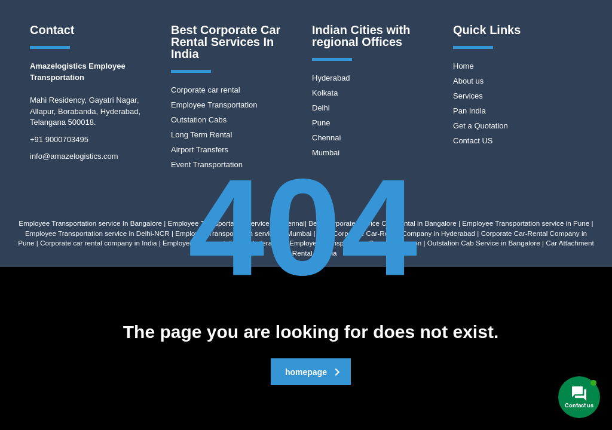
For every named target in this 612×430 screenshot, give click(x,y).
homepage (312, 372)
